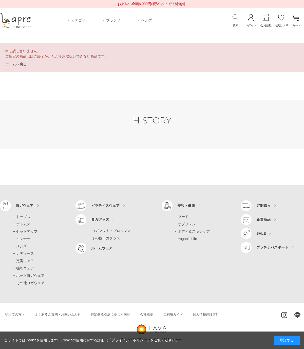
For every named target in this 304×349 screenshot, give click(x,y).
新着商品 (263, 219)
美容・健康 (186, 206)
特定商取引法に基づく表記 (110, 314)
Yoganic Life (187, 239)
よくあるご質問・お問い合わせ (58, 314)
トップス (23, 217)
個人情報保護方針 (206, 314)
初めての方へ (15, 314)
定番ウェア (25, 261)
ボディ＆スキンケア (194, 231)
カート (296, 25)
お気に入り (281, 25)
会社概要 (146, 314)
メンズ (21, 246)
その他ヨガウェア (30, 283)
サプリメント (188, 224)
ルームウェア (101, 248)
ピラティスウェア (105, 206)
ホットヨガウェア (30, 275)
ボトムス (23, 224)
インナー (23, 239)
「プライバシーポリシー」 (129, 340)
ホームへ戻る (16, 64)
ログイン (250, 25)
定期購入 (263, 206)
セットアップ (26, 231)
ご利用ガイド (173, 314)
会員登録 (266, 25)
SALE (261, 233)
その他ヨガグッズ (106, 238)
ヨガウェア (24, 206)
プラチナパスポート (272, 247)
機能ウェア (25, 268)
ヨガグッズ (100, 219)
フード (183, 217)
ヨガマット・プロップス (111, 231)
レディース (25, 253)
